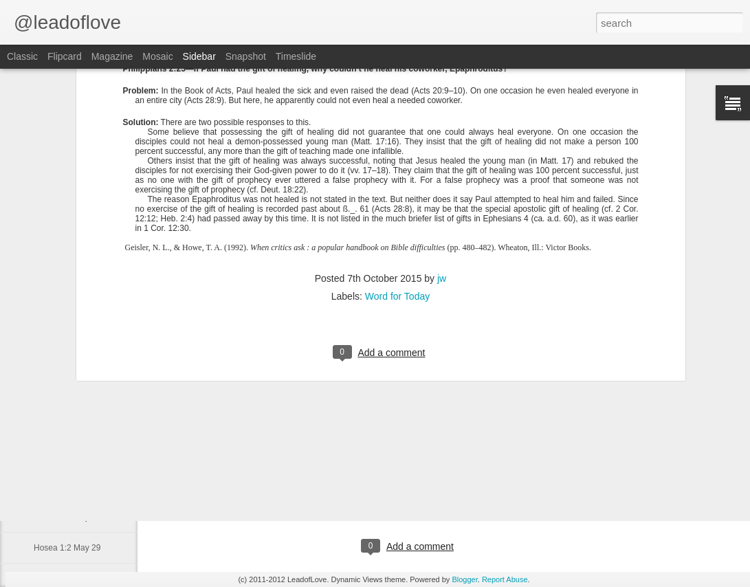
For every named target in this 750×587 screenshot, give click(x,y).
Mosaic (157, 56)
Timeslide (296, 56)
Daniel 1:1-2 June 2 (69, 424)
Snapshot (245, 56)
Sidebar (199, 56)
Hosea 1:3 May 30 (67, 517)
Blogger (464, 579)
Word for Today (397, 170)
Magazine (112, 56)
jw (441, 152)
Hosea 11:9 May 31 (69, 486)
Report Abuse (505, 579)
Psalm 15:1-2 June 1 (71, 455)
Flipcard (64, 56)
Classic (22, 56)
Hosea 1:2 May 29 (67, 548)
